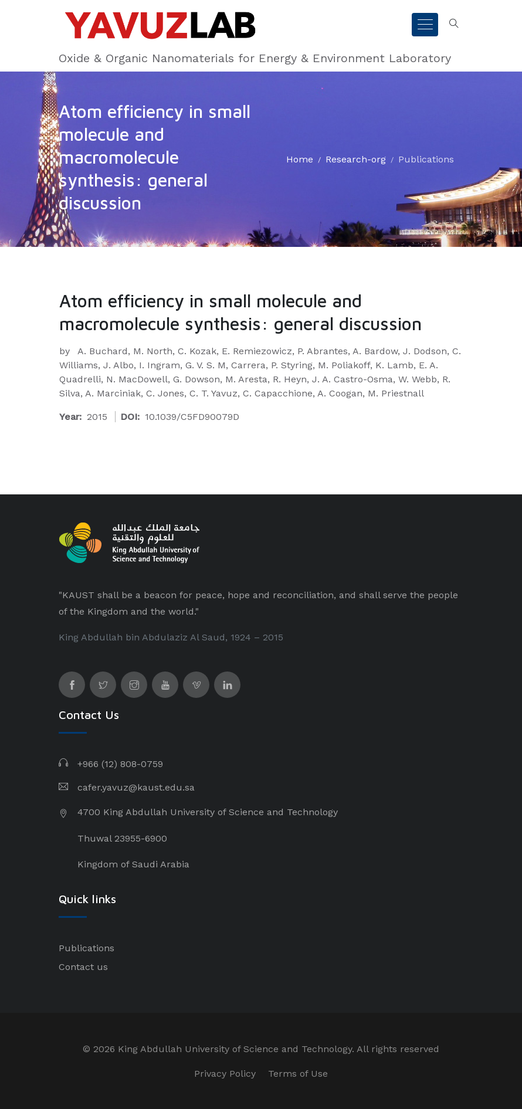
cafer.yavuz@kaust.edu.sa (136, 787)
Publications (426, 159)
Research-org (356, 159)
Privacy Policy (225, 1073)
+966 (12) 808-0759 (120, 763)
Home (299, 159)
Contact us (83, 966)
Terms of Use (298, 1073)
